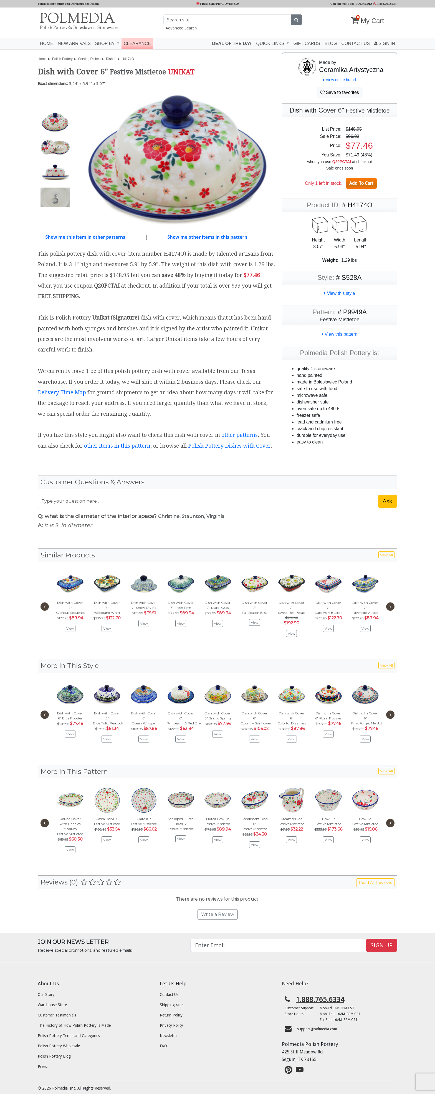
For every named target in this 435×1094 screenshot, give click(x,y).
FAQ (163, 1046)
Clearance (137, 43)
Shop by (105, 43)
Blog (331, 43)
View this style (339, 293)
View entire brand (339, 80)
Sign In (384, 43)
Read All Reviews (375, 882)
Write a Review (217, 914)
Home (46, 43)
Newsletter (169, 1035)
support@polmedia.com (317, 1029)
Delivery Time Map (62, 392)
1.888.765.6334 (385, 3)
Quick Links (270, 43)
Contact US (355, 43)
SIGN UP (382, 945)
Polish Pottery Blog (54, 1056)
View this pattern (339, 334)
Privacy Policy (171, 1025)
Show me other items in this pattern (207, 237)
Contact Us (169, 994)
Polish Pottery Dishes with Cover (229, 446)
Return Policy (171, 1015)
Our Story (46, 994)
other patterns (239, 435)
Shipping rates (172, 1005)
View (70, 628)
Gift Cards (306, 43)
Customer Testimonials (57, 1015)
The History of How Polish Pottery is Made (74, 1025)
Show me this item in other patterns (85, 237)
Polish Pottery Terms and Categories (69, 1035)
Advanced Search (181, 28)
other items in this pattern (117, 446)
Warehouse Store (52, 1005)
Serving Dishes (89, 59)
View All (386, 555)
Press (42, 1066)
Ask (388, 501)
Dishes (111, 59)
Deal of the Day (232, 43)
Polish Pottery (62, 59)
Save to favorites (339, 92)
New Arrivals (74, 43)
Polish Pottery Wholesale (59, 1046)
